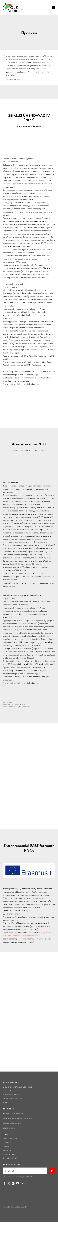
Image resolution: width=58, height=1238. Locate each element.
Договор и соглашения (13, 1113)
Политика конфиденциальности (17, 1118)
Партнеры (7, 1150)
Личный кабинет (10, 1158)
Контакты (7, 1143)
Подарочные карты (11, 1095)
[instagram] (13, 1183)
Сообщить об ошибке (12, 1123)
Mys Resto (7, 1091)
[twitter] (8, 1183)
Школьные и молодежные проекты (18, 1087)
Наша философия (10, 1139)
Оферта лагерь (9, 1128)
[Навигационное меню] (53, 7)
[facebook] (4, 1183)
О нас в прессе (9, 1154)
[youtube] (17, 1183)
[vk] (22, 1183)
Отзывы (6, 1146)
